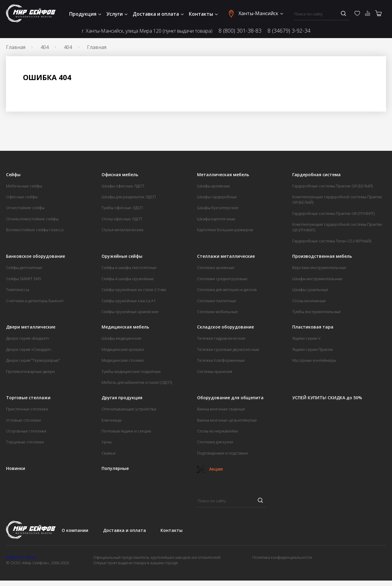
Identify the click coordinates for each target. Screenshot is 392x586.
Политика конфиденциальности (282, 557)
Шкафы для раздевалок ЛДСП (129, 196)
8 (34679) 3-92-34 (288, 30)
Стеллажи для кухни (215, 442)
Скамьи (108, 453)
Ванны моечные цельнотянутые (227, 420)
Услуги (117, 14)
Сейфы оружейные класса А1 (129, 300)
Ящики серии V (306, 338)
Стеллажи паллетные (216, 300)
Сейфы (13, 174)
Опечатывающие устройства (129, 409)
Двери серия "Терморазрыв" (33, 360)
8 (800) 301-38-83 (240, 30)
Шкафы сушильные (310, 289)
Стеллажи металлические (226, 256)
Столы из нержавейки (217, 431)
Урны (107, 442)
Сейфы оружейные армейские (130, 311)
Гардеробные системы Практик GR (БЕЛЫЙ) (332, 186)
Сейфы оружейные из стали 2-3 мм (134, 289)
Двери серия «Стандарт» (28, 349)
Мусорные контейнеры (314, 360)
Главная (15, 47)
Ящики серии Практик (312, 349)
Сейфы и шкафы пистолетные (129, 267)
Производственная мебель (322, 256)
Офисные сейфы (21, 196)
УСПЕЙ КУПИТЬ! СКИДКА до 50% (327, 397)
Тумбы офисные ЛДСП (122, 207)
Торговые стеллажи (28, 397)
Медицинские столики (123, 360)
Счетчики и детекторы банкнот (34, 300)
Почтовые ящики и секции (126, 431)
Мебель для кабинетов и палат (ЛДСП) (137, 382)
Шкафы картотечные (216, 219)
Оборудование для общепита (230, 397)
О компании (75, 530)
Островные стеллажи (26, 431)
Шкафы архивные (213, 186)
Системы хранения (214, 371)
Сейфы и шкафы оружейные (128, 278)
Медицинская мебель (125, 327)
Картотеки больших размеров (225, 229)
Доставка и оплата (158, 14)
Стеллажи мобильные (217, 311)
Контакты (203, 14)
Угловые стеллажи (23, 420)
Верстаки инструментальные (319, 267)
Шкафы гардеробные (217, 196)
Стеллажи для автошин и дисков (227, 289)
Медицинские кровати (123, 349)
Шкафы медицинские (121, 338)
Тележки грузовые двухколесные (228, 349)
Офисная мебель (120, 174)
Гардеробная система (316, 174)
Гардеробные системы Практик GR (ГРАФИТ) (333, 213)
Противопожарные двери (30, 371)
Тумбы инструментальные (316, 311)
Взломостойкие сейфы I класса (34, 229)
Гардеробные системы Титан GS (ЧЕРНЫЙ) (331, 241)
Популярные (115, 468)
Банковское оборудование (35, 256)
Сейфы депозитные (24, 267)
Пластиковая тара (312, 327)
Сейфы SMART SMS (23, 278)
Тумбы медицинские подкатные (131, 371)
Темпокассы (17, 289)
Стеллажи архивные (216, 267)
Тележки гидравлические (221, 338)
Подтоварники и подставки (222, 453)
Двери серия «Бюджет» (27, 338)
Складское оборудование (225, 327)
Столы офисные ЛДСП (122, 219)
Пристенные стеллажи (27, 409)
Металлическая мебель (223, 174)
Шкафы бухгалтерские (217, 207)
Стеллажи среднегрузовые (222, 278)
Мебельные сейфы (24, 186)
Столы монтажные (309, 300)
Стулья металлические (123, 229)
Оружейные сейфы (122, 256)
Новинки (15, 468)
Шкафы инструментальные (317, 278)
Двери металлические (30, 327)
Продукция (85, 14)
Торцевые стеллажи (25, 442)
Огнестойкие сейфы (25, 207)
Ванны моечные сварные (221, 409)
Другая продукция (122, 397)
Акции (210, 469)
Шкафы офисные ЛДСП (123, 186)
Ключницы (111, 420)
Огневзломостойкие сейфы (32, 219)
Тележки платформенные (221, 360)
